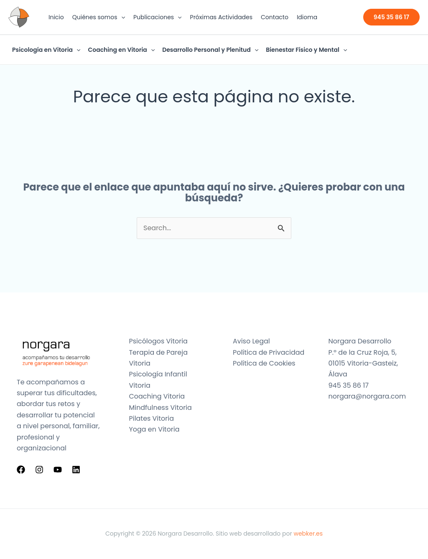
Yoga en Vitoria (154, 429)
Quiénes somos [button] (98, 17)
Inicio (56, 17)
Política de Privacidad (269, 352)
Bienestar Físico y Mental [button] (306, 49)
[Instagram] (39, 469)
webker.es (308, 533)
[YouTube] (58, 469)
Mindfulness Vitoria (160, 407)
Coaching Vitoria (157, 396)
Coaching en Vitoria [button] (121, 49)
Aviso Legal (251, 341)
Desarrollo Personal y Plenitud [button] (210, 49)
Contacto (274, 17)
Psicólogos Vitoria (158, 341)
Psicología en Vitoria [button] (46, 49)
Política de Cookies (264, 363)
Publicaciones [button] (157, 17)
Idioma (307, 17)
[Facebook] (21, 469)
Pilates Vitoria (151, 418)
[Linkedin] (76, 469)
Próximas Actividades (221, 17)
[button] (121, 17)
